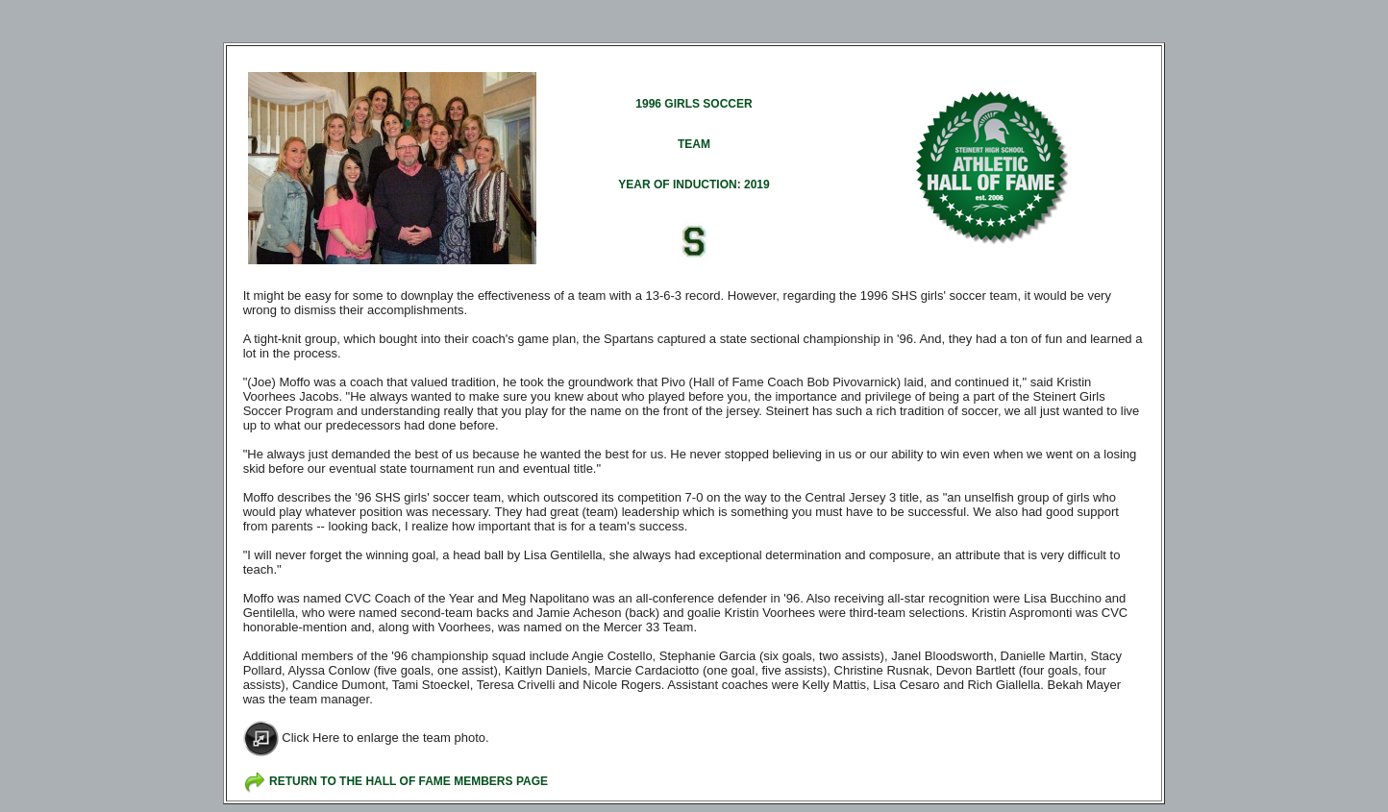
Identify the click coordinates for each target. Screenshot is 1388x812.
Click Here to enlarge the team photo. (385, 737)
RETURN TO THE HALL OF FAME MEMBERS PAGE (408, 781)
